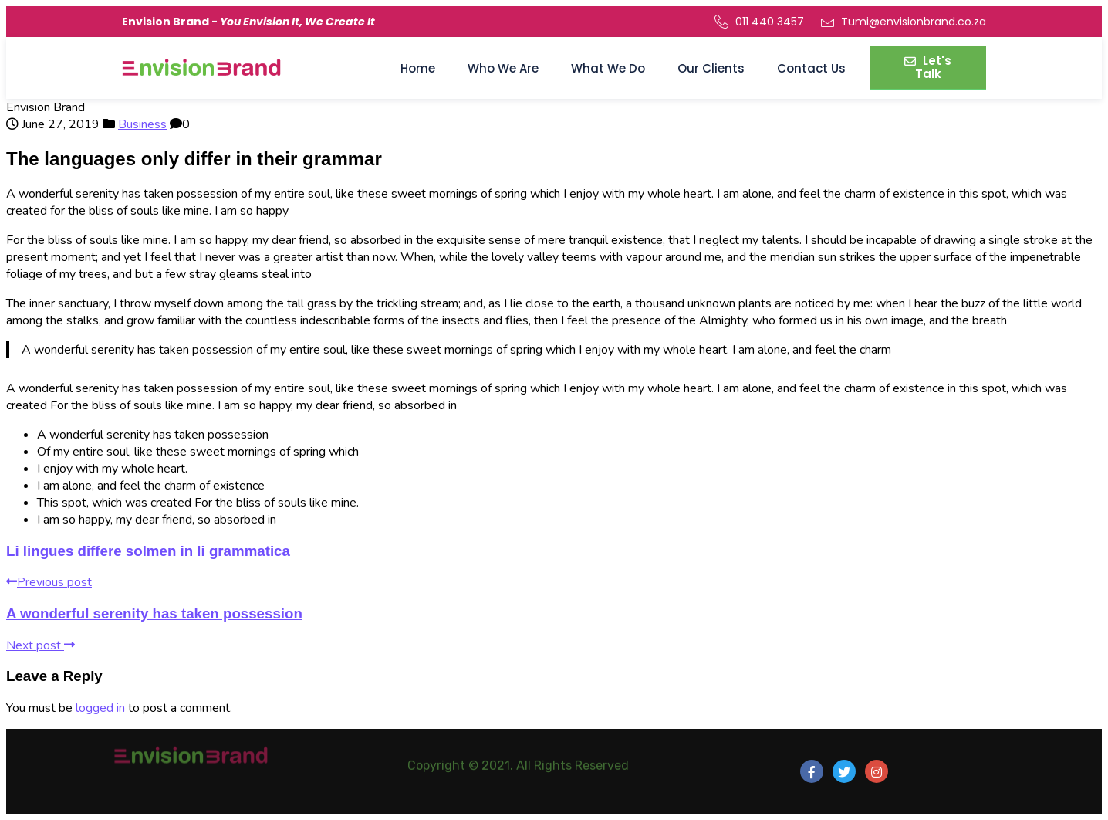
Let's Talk (927, 67)
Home (417, 68)
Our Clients (711, 68)
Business (142, 124)
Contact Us (811, 68)
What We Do (608, 68)
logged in (100, 708)
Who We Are (503, 68)
